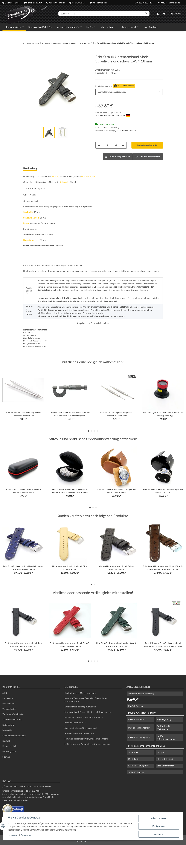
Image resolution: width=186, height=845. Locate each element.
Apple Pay (133, 752)
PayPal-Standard (136, 719)
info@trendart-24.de (170, 2)
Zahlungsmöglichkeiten (13, 714)
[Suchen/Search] (102, 14)
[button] (157, 14)
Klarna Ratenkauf (165, 759)
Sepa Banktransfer (165, 765)
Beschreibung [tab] (30, 168)
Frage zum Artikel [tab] (51, 168)
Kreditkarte (133, 759)
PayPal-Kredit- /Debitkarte (164, 727)
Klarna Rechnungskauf (138, 765)
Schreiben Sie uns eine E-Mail (36, 786)
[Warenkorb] (176, 14)
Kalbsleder (64, 182)
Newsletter (7, 730)
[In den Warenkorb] (25, 53)
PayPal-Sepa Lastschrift (139, 727)
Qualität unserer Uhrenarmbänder (80, 693)
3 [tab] (94, 431)
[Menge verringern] (99, 145)
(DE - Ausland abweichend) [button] (125, 131)
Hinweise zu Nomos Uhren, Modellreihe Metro (86, 738)
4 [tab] (97, 431)
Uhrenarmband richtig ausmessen (80, 706)
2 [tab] (91, 431)
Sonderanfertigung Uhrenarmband (80, 728)
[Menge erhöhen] (123, 145)
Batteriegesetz (9, 751)
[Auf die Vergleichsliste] (118, 156)
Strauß (55, 176)
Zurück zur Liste (32, 43)
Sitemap (6, 756)
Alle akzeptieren (158, 818)
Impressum (13, 835)
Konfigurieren (158, 826)
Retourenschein (9, 746)
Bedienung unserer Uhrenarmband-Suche (83, 717)
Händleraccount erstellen (14, 735)
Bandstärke (28, 240)
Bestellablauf (8, 703)
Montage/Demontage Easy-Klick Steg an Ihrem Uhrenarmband (86, 700)
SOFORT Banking (136, 772)
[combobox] (129, 92)
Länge (26, 223)
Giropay (160, 752)
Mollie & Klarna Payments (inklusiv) (146, 745)
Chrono (91, 176)
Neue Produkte (151, 27)
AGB (4, 693)
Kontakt (6, 741)
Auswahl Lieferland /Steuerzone (79, 733)
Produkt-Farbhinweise (74, 722)
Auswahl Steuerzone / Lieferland (112, 115)
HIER (122, 316)
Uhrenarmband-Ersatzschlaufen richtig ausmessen (87, 712)
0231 (11, 786)
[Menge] (107, 145)
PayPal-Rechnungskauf (139, 737)
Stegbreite (28, 212)
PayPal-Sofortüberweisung (166, 737)
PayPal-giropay (164, 719)
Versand (117, 112)
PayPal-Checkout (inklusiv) (142, 712)
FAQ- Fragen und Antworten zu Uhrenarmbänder (87, 744)
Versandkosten (9, 709)
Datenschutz (27, 835)
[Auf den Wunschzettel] (148, 156)
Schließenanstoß (31, 217)
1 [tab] (88, 431)
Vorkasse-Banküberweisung (141, 693)
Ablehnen (158, 834)
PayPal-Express (135, 706)
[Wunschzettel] (164, 14)
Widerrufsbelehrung (11, 719)
